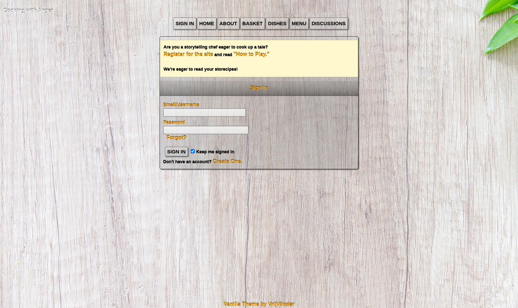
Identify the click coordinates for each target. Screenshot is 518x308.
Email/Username (181, 104)
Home (206, 23)
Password (174, 122)
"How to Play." (252, 54)
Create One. (227, 161)
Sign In (184, 23)
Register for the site (188, 54)
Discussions (329, 23)
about (228, 23)
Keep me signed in (212, 151)
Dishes (277, 23)
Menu (299, 23)
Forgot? (176, 137)
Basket (252, 23)
